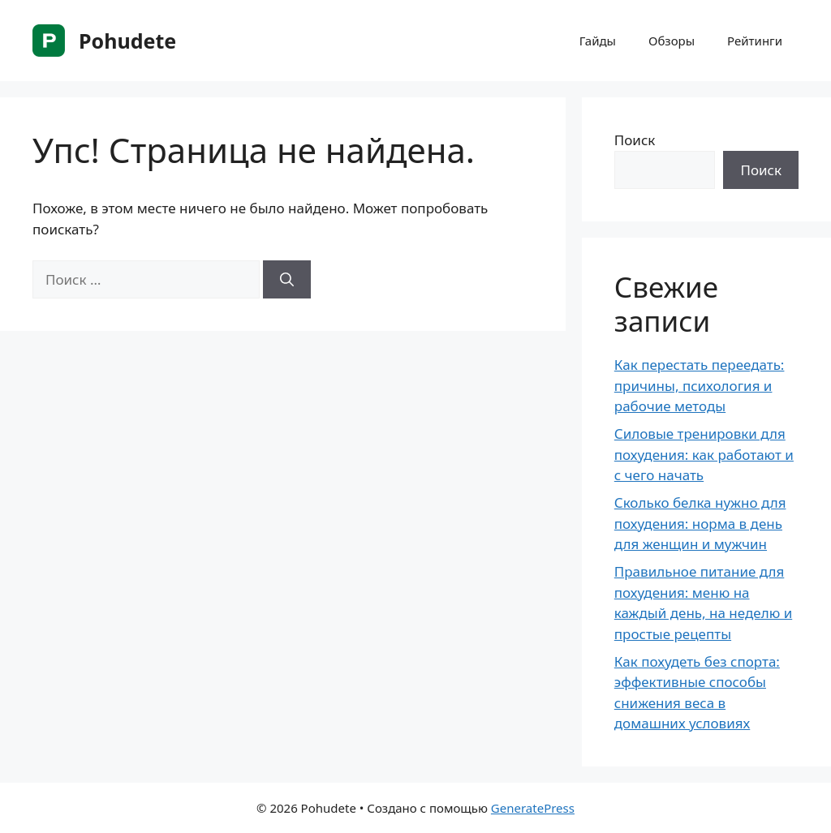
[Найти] (287, 279)
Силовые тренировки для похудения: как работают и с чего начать (704, 454)
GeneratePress (533, 808)
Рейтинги (754, 40)
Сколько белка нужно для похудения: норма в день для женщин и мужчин (700, 523)
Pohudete (127, 40)
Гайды (597, 40)
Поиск (635, 140)
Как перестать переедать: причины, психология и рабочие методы (699, 385)
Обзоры (671, 40)
